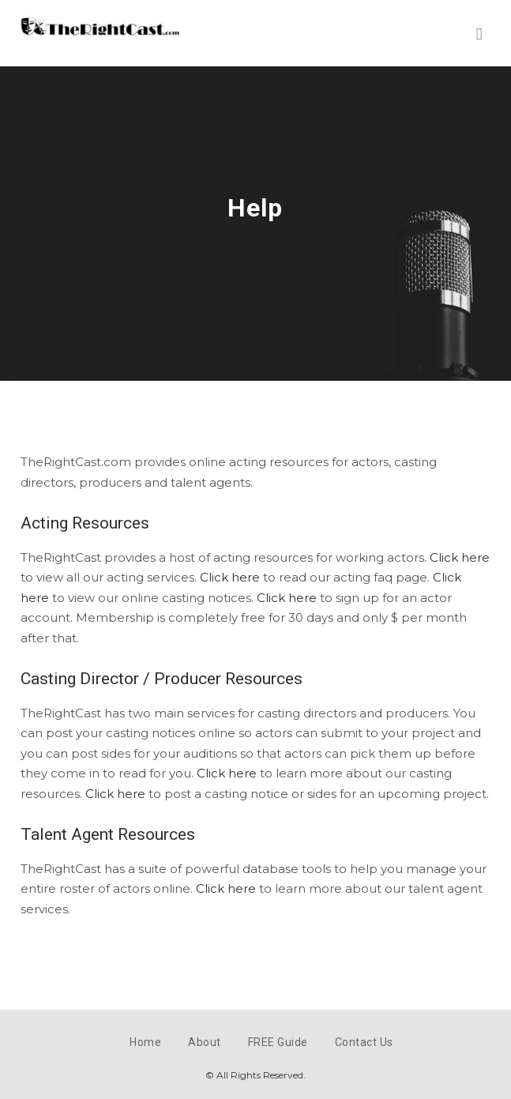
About (204, 1042)
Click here (460, 557)
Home (145, 1042)
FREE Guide (278, 1042)
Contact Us (364, 1042)
